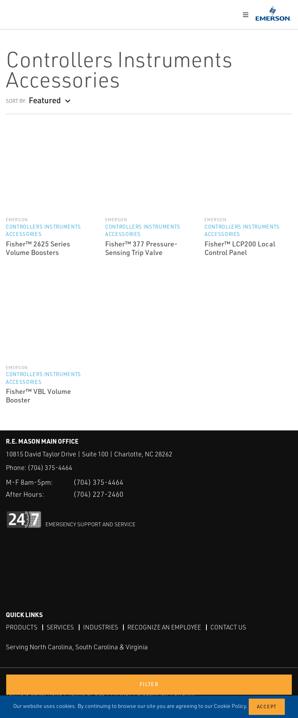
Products (21, 627)
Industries (100, 627)
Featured (45, 100)
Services (60, 627)
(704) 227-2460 (98, 493)
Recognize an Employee (164, 627)
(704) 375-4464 (50, 467)
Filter (149, 684)
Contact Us (228, 627)
